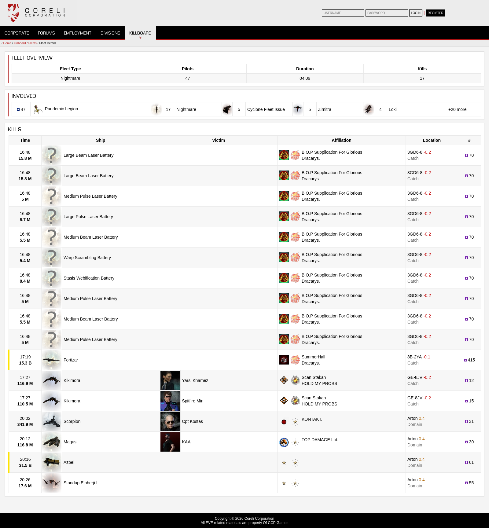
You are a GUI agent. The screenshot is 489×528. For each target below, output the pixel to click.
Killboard (140, 33)
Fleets (32, 43)
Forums (46, 33)
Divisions (110, 33)
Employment (77, 33)
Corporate (17, 33)
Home (7, 43)
